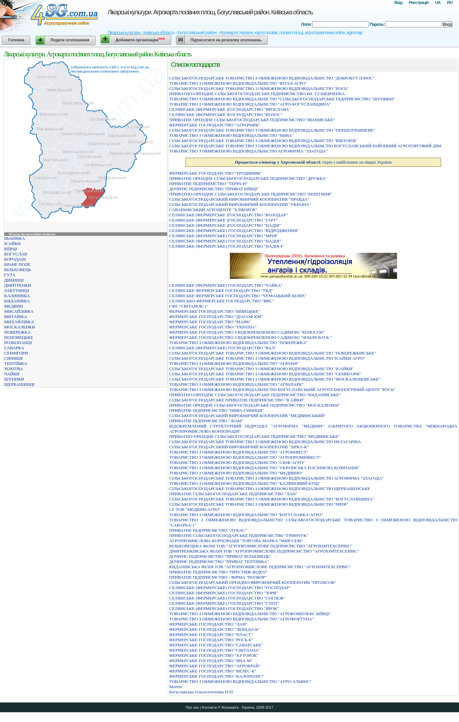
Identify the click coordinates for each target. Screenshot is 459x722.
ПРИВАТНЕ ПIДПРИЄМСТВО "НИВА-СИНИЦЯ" (216, 410)
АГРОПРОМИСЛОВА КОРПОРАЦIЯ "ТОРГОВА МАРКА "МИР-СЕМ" (236, 540)
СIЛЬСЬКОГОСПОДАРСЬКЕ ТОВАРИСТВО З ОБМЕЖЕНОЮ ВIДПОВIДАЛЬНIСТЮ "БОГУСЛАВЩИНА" (271, 499)
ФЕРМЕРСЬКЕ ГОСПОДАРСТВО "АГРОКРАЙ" (214, 665)
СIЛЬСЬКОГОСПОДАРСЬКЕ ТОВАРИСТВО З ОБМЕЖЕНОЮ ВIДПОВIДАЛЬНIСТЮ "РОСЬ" (258, 88)
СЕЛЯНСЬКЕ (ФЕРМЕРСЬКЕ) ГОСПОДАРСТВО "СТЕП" (224, 603)
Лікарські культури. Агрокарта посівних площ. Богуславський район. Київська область (210, 12)
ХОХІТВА (13, 368)
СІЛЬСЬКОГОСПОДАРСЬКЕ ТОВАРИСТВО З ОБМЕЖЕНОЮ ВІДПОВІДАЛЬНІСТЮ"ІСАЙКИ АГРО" (267, 358)
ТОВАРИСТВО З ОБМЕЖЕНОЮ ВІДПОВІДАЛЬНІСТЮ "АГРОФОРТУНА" (241, 618)
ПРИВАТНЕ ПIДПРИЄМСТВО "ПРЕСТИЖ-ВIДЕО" (218, 572)
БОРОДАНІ (15, 259)
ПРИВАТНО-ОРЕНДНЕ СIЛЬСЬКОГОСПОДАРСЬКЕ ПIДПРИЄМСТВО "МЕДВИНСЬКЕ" (254, 436)
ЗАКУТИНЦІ (16, 290)
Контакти (209, 707)
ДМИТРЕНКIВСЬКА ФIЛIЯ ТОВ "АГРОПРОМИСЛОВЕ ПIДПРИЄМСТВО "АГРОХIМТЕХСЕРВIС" (264, 551)
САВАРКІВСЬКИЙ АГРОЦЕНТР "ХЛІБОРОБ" (213, 209)
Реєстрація (419, 2)
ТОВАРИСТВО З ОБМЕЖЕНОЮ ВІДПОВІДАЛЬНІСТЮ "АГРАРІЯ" (234, 363)
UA (437, 2)
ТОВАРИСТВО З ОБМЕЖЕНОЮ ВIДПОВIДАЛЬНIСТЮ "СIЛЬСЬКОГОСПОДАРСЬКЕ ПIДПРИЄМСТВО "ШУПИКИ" (282, 98)
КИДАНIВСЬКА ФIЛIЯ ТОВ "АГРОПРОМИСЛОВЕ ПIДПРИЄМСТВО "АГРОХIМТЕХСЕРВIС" (260, 566)
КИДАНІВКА (17, 300)
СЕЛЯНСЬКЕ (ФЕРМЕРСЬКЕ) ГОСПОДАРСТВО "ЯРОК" (224, 608)
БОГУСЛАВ (15, 254)
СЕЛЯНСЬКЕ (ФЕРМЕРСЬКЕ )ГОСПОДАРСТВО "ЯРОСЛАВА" (230, 109)
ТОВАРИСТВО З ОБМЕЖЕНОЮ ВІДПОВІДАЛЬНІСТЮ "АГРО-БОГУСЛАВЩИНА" (250, 104)
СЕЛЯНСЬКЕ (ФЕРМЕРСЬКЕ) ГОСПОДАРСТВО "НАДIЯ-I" (226, 246)
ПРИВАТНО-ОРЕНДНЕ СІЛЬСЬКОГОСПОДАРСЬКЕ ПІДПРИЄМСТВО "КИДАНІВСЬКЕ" (255, 394)
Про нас (192, 707)
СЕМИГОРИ (16, 353)
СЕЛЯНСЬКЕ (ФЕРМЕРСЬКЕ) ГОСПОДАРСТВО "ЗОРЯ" (223, 592)
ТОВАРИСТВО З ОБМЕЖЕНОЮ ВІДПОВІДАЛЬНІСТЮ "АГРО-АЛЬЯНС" (240, 681)
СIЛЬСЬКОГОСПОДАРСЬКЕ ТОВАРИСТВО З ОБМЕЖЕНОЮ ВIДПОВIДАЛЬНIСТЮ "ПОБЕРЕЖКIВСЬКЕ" (272, 353)
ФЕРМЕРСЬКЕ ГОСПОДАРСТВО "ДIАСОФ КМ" (216, 316)
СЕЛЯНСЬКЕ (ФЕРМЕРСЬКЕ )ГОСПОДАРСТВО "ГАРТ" (223, 220)
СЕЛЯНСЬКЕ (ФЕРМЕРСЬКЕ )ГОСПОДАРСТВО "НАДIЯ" (225, 225)
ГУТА (9, 274)
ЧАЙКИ (11, 373)
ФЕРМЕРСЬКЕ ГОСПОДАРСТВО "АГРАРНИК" (214, 125)
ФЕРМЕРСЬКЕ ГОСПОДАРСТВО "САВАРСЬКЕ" (216, 645)
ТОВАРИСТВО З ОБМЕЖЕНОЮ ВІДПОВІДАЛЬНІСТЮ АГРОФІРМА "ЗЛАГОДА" (248, 151)
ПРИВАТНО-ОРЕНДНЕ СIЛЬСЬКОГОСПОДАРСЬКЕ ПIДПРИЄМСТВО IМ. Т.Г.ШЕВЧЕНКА (257, 93)
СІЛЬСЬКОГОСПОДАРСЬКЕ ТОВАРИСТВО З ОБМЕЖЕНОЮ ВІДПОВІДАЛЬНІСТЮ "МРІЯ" (258, 504)
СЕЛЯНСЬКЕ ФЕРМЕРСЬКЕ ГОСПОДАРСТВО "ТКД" (221, 290)
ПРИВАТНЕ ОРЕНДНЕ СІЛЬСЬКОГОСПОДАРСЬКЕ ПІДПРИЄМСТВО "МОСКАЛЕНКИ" (254, 405)
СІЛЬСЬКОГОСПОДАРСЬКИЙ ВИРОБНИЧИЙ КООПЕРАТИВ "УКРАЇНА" (240, 204)
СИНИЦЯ (13, 358)
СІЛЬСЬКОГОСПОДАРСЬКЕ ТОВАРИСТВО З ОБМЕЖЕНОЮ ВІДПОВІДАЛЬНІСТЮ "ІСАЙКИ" (261, 368)
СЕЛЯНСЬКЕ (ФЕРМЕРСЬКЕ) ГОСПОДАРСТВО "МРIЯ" (223, 235)
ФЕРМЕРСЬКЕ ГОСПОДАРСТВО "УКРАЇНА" (213, 327)
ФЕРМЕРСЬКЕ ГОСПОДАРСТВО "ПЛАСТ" (211, 634)
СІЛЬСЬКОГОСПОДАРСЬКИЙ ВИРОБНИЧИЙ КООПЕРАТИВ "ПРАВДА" (239, 199)
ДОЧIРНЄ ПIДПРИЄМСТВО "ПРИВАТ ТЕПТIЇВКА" (219, 561)
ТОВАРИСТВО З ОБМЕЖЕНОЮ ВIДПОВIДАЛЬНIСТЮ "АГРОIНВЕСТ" (238, 452)
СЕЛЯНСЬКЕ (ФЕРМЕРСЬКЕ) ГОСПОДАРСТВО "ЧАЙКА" (226, 285)
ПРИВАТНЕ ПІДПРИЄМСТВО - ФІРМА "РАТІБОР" (218, 577)
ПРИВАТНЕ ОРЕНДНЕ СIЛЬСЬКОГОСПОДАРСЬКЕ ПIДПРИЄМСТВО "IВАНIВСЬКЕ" (252, 119)
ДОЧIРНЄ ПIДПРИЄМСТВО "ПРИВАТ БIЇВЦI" (214, 188)
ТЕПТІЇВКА (15, 363)
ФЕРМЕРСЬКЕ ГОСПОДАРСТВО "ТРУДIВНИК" (215, 173)
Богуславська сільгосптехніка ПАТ (201, 691)
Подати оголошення (70, 40)
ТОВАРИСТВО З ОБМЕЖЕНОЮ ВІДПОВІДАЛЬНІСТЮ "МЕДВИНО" (236, 472)
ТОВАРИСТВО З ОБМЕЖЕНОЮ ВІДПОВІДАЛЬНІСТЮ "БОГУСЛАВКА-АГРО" (246, 514)
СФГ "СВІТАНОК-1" (188, 306)
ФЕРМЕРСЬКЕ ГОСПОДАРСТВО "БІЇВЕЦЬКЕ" (214, 311)
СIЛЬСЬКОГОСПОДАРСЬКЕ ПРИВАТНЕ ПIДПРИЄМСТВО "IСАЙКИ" (236, 399)
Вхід (398, 2)
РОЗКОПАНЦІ (18, 342)
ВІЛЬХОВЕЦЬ (17, 269)
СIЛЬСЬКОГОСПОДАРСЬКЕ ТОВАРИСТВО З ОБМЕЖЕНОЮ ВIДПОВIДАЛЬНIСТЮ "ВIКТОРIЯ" (263, 140)
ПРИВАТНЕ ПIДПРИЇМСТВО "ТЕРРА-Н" (208, 183)
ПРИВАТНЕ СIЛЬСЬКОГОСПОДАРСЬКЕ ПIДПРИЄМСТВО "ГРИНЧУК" (238, 535)
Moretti (175, 686)
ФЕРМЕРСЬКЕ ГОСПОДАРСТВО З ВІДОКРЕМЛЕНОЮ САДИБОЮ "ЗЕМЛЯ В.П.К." (250, 337)
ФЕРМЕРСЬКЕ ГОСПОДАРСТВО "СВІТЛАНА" (214, 650)
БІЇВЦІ (10, 248)
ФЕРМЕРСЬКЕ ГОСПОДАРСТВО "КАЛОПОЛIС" (216, 676)
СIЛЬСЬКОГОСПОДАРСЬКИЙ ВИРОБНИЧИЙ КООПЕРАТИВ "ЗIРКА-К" (239, 446)
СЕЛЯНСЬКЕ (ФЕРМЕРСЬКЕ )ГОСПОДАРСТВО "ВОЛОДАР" (228, 214)
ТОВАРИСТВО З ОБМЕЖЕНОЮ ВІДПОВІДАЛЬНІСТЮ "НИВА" (231, 135)
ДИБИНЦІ (14, 280)
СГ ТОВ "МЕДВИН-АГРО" (194, 509)
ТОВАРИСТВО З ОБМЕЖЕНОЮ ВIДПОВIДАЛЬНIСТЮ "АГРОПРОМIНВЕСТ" (245, 457)
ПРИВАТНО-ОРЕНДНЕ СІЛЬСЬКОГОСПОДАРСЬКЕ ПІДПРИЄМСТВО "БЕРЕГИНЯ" (250, 194)
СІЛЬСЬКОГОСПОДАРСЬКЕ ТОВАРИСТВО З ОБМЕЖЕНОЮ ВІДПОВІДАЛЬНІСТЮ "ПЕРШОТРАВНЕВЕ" (272, 130)
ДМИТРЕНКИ (17, 285)
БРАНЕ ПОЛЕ (17, 264)
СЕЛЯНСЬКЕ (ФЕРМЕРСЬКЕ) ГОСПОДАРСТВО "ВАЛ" (222, 347)
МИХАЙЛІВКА (19, 321)
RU (449, 2)
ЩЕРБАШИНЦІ (19, 384)
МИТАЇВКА (15, 316)
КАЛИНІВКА (17, 295)
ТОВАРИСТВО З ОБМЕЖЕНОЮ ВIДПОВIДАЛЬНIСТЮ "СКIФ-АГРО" (237, 462)
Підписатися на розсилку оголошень (225, 40)
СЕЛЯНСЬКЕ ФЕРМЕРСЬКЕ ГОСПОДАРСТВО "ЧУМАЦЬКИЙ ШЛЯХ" (238, 295)
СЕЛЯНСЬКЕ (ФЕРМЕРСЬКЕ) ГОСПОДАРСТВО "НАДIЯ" (225, 240)
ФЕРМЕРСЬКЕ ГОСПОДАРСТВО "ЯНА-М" (211, 660)
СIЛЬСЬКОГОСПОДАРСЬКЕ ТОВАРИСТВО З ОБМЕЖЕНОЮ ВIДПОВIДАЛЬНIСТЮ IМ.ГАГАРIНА (265, 441)
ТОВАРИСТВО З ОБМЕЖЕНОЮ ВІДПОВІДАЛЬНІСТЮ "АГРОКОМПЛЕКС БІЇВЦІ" (250, 613)
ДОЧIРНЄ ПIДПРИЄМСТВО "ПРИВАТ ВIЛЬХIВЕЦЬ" (220, 556)
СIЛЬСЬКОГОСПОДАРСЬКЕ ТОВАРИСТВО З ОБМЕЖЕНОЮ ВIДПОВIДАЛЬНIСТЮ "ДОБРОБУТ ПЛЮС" (271, 78)
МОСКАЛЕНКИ (19, 327)
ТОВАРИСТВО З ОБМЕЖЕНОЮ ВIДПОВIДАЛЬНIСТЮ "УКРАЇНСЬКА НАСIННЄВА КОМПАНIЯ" (264, 467)
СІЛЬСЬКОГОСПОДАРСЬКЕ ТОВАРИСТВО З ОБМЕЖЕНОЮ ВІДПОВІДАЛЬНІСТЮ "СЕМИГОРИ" (265, 373)
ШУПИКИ (14, 379)
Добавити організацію (140, 39)
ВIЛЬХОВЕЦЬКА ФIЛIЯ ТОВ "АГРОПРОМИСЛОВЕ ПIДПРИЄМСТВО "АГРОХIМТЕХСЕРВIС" (260, 545)
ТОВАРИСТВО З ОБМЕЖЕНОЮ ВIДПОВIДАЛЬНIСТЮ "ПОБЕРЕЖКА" (238, 342)
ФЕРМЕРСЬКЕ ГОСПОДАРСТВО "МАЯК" (210, 321)
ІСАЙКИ (12, 243)
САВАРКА (14, 347)
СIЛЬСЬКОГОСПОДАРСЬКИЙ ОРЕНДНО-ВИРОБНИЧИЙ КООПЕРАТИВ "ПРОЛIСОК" (252, 582)
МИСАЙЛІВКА (19, 311)
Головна (16, 40)
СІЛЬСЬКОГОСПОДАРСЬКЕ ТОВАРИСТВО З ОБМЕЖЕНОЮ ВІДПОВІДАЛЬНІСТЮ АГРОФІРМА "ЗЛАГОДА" (276, 478)
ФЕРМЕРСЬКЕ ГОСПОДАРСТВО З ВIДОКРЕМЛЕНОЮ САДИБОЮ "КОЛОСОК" (247, 332)
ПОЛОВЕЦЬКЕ (18, 337)
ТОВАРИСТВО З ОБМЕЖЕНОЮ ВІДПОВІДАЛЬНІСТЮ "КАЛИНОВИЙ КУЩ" (244, 483)
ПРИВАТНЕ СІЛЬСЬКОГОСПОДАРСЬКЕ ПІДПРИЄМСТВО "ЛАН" (233, 493)
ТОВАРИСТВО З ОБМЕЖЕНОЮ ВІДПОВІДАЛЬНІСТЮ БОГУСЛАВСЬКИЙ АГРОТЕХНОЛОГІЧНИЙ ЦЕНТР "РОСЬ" (282, 389)
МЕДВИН (13, 306)
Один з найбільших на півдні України (313, 162)
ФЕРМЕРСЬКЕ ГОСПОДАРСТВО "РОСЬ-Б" (211, 639)
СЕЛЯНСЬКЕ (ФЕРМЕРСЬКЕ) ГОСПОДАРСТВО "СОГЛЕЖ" (227, 598)
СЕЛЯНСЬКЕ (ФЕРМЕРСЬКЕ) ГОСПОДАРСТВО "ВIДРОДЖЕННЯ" (234, 230)
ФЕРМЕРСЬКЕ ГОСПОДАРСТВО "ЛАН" (208, 624)
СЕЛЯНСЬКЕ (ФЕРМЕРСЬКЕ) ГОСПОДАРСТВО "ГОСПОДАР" (229, 587)
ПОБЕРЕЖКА (17, 332)
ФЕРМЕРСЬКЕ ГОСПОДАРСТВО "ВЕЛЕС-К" (213, 671)
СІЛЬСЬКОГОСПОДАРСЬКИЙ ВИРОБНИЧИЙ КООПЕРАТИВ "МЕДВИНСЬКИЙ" (247, 415)
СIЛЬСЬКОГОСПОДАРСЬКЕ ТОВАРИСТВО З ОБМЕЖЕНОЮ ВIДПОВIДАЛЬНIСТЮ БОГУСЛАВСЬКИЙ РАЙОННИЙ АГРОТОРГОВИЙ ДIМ (305, 145)
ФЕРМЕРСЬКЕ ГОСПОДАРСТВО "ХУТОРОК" (214, 655)
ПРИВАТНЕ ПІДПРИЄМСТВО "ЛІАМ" (206, 420)
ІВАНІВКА (14, 238)
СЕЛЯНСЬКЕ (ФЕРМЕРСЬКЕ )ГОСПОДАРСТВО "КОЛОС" (225, 114)
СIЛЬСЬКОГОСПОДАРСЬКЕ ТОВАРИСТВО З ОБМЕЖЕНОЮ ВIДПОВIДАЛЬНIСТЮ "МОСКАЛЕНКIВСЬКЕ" (274, 379)
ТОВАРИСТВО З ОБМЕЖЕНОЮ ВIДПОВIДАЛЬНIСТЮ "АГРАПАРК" (236, 384)
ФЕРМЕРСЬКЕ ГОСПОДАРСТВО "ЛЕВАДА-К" (214, 629)
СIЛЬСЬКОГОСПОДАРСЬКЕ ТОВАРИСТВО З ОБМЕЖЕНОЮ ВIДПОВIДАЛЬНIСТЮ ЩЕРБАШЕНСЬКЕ (269, 488)
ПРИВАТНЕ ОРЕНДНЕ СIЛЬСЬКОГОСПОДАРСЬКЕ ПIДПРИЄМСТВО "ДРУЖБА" (248, 178)
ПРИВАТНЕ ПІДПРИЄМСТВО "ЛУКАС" (208, 530)
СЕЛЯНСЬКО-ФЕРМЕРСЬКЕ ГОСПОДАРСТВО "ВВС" (221, 300)
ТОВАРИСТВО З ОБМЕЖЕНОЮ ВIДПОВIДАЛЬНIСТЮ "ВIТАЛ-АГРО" (238, 83)
